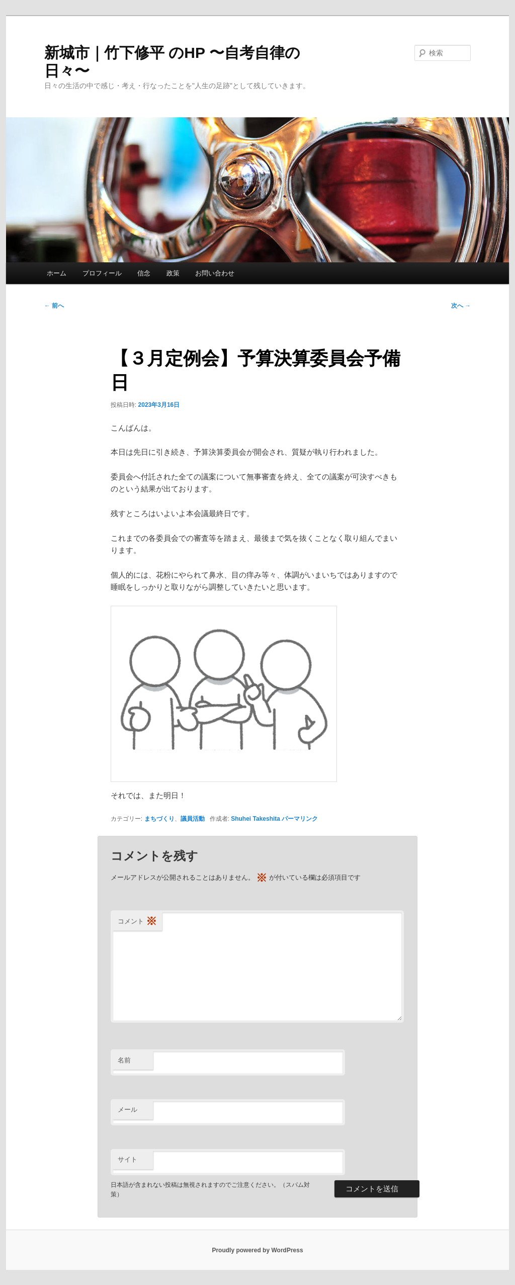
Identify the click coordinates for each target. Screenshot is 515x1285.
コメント (137, 921)
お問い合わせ (214, 273)
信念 (143, 273)
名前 (124, 1060)
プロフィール (102, 273)
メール (127, 1109)
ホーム (56, 273)
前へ (54, 305)
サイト (127, 1159)
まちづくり (159, 818)
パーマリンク (300, 818)
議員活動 (193, 818)
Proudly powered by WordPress (257, 1250)
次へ (461, 305)
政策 (173, 273)
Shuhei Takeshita (255, 818)
